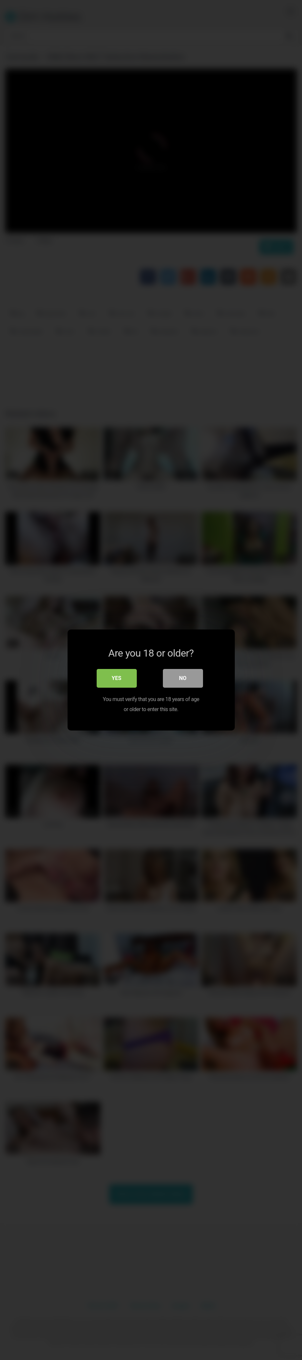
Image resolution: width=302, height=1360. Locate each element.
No (182, 678)
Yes (116, 678)
